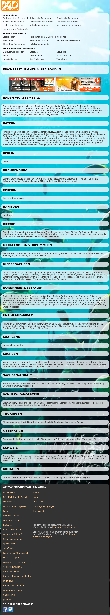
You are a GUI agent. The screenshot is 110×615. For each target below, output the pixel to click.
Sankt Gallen (40, 458)
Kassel (34, 234)
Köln (100, 298)
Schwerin (23, 256)
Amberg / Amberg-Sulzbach (16, 132)
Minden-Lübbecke (57, 300)
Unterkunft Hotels (11, 572)
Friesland (80, 273)
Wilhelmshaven (24, 279)
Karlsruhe (23, 110)
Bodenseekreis (53, 106)
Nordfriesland (52, 403)
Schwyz (65, 458)
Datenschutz (39, 511)
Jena (42, 422)
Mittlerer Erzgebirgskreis (29, 364)
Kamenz (84, 362)
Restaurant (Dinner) (12, 534)
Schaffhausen (54, 458)
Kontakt (36, 497)
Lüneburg (61, 275)
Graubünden (9, 458)
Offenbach (8, 236)
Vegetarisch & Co (11, 520)
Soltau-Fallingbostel (63, 277)
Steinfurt (75, 305)
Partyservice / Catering (14, 562)
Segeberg (28, 405)
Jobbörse (7, 600)
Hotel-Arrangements (39, 44)
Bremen (6, 198)
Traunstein (22, 145)
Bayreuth (93, 132)
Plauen (96, 364)
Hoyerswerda (72, 362)
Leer (53, 275)
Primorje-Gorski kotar (49, 477)
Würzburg (81, 145)
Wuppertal (15, 307)
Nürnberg (99, 140)
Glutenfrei (8, 525)
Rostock (6, 256)
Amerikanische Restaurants (69, 25)
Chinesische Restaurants (41, 22)
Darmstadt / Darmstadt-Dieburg (30, 232)
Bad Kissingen (71, 132)
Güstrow (32, 253)
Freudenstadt (27, 108)
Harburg (34, 275)
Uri (97, 458)
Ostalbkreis (8, 113)
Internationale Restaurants (15, 29)
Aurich (18, 273)
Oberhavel (94, 179)
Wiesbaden (53, 236)
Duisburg (94, 296)
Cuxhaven (61, 273)
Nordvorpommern (69, 253)
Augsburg (58, 132)
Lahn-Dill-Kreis (45, 234)
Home (36, 492)
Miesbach (41, 140)
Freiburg (97, 456)
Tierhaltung (61, 59)
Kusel (99, 324)
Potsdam (26, 181)
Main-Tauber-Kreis (69, 110)
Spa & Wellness (37, 59)
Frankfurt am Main (54, 232)
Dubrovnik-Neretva (12, 477)
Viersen (90, 305)
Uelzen (83, 277)
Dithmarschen (9, 403)
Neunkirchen (9, 345)
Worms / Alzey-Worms (40, 328)
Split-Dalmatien (67, 477)
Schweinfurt (58, 143)
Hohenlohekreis (10, 110)
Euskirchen (45, 298)
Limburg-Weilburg (61, 234)
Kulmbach (58, 138)
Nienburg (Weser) (75, 275)
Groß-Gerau (84, 232)
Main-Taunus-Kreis (97, 234)
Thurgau (91, 458)
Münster (7, 303)
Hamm (87, 298)
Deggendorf (39, 134)
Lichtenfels (99, 138)
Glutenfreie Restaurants (14, 44)
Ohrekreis (16, 386)
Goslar (89, 273)
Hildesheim (45, 275)
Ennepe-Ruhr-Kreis (23, 298)
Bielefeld (15, 296)
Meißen (13, 364)
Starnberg (70, 143)
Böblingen (40, 106)
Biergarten (61, 37)
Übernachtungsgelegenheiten (17, 576)
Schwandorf (46, 143)
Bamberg (83, 132)
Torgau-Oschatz (42, 367)
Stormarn (48, 405)
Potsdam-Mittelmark (40, 181)
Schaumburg (47, 277)
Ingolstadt (80, 136)
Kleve (94, 298)
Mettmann (43, 300)
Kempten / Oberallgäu (32, 138)
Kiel (29, 403)
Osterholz (7, 277)
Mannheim (83, 110)
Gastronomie (9, 595)
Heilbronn (95, 108)
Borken (56, 296)
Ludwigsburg (53, 110)
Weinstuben (8, 40)
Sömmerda (70, 422)
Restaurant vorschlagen (63, 527)
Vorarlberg (87, 439)
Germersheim (49, 324)
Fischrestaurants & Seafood (43, 37)
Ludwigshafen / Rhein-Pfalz (45, 326)
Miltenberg (52, 140)
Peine (15, 277)
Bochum (24, 296)
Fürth (32, 136)
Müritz (40, 253)
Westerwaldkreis (20, 328)
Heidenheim (83, 108)
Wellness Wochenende (13, 585)
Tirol (79, 439)
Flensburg (22, 403)
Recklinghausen (64, 303)
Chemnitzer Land (41, 362)
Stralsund (33, 256)
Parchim (100, 253)
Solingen (66, 305)
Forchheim (91, 134)
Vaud (102, 458)
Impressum (38, 502)
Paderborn (50, 303)
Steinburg (38, 405)
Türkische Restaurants (13, 22)
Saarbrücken (22, 345)
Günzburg (65, 136)
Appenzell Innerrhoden (46, 456)
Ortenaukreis (96, 110)
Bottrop (64, 296)
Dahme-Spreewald (68, 179)
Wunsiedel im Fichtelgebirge (61, 145)
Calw (63, 106)
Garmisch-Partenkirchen (47, 136)
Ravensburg (41, 113)
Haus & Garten (10, 59)
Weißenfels (27, 386)
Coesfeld (73, 296)
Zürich (17, 460)
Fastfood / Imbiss (11, 516)
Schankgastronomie (12, 539)
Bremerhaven (17, 198)
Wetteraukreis (40, 236)
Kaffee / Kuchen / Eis (13, 530)
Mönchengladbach (75, 300)
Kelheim (17, 138)
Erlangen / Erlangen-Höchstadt (70, 134)
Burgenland (8, 439)
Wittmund (37, 279)
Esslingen (71, 106)
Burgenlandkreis (30, 384)
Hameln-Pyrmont (11, 275)
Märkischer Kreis (29, 300)
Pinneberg (76, 403)
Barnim (6, 179)
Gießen (74, 232)
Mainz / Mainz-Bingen (69, 326)
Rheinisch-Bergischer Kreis (27, 305)
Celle (39, 273)
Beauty (6, 55)
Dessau (43, 384)
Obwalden (28, 458)
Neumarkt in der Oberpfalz (80, 140)
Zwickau (55, 367)
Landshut (88, 138)
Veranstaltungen (11, 558)
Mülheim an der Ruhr (96, 300)
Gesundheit (61, 52)
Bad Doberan (9, 253)
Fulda (67, 232)
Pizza (5, 511)
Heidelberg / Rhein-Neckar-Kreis (61, 108)
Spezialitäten (9, 544)
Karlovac (33, 477)
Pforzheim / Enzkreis (24, 113)
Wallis (5, 460)
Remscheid (78, 303)
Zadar (78, 477)
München (62, 140)
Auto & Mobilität (64, 55)
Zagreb (86, 477)
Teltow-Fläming (59, 181)
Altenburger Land (11, 422)
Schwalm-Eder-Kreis (23, 236)
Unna (83, 305)
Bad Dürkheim (20, 324)
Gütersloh (70, 298)
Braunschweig (29, 273)
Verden (99, 277)
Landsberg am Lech (73, 138)
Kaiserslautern (64, 324)
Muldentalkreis (49, 364)
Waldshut (54, 115)
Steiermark (70, 439)
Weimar (80, 422)
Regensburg (16, 143)
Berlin (5, 162)
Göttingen (98, 273)
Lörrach (42, 110)
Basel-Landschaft (66, 456)
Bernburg (7, 384)
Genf (104, 456)
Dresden (54, 362)
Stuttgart (13, 115)
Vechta (91, 277)
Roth (37, 143)
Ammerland (8, 273)
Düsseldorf (8, 298)
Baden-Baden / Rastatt (13, 106)
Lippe (17, 300)
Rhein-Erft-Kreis (91, 303)
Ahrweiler (7, 324)
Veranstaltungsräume (13, 567)
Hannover (24, 275)
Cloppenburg (49, 273)
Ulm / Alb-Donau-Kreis (38, 115)
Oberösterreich (48, 439)
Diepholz (71, 273)
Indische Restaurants (40, 25)
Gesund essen (36, 55)
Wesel (5, 307)
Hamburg (7, 215)
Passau (6, 143)
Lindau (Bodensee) (12, 140)
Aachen (6, 296)
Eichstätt (50, 134)
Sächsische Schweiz (24, 367)
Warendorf (100, 305)
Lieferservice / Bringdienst (15, 553)
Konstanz (33, 110)
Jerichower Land (73, 384)
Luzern (19, 458)
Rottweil (80, 113)
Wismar (42, 256)
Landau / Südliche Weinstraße (17, 326)
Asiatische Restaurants (67, 22)
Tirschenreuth (9, 145)
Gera (29, 422)
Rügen (14, 256)
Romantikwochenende (13, 590)
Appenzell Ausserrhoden (22, 456)
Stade (76, 277)
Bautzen (17, 362)
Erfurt (23, 422)
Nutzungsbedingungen (43, 506)
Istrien (25, 477)
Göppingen (40, 108)
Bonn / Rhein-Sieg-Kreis (41, 296)
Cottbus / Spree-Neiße (47, 179)
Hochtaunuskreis (22, 234)
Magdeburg (87, 384)
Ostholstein (65, 403)
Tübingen (22, 115)
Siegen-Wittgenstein (51, 305)
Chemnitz (26, 362)
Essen (36, 298)
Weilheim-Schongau (37, 145)
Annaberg (7, 362)
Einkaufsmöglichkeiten (13, 52)
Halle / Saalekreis (56, 384)
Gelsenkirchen (58, 298)
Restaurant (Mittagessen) (15, 506)
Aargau (6, 456)
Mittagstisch (9, 502)
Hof (72, 136)
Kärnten (18, 439)
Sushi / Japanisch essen (14, 25)
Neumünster (38, 403)
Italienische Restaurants (41, 18)
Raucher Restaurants (40, 40)
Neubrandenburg (52, 253)
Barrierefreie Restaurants (68, 40)
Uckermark (72, 181)
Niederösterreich (31, 439)
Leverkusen (8, 300)
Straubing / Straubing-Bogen (89, 143)
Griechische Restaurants (68, 18)
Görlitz (62, 362)
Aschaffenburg (46, 132)
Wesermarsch (9, 279)
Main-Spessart (28, 140)
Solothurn (74, 458)
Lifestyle (34, 52)
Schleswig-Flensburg (12, 405)
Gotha (36, 422)
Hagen (79, 298)
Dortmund (83, 296)
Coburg (29, 134)
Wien (95, 439)
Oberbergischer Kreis (22, 303)
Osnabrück (101, 275)
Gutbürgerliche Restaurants (16, 18)
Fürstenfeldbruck (21, 136)
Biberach (29, 106)
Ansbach (34, 132)
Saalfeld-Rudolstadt (54, 422)
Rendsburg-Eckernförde (93, 403)
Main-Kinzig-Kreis (79, 234)
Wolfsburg (61, 279)
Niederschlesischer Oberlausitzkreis (74, 364)
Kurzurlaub (8, 581)
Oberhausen (39, 303)
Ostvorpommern (87, 253)
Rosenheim (28, 143)
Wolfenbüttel (49, 279)
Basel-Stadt (80, 456)
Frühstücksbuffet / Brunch (15, 497)
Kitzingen (48, 138)
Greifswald (21, 253)
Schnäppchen (9, 548)
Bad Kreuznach (35, 324)
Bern (89, 456)
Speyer (83, 326)
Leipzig (92, 362)
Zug (11, 460)
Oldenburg (90, 275)
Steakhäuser (9, 37)
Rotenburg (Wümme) (29, 277)
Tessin (83, 458)
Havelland (83, 179)
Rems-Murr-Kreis (55, 113)
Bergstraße (8, 232)
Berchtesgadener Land (13, 134)
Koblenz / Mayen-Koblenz (84, 324)
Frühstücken (9, 492)
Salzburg (60, 439)
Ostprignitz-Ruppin (12, 181)
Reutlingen (69, 113)
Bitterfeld (17, 384)
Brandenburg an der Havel (23, 179)
